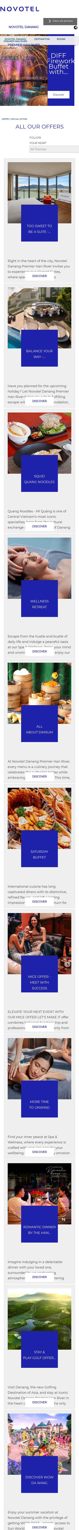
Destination (42, 39)
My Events (52, 49)
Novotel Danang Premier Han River (15, 40)
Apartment (11, 48)
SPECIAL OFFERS (30, 58)
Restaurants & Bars (33, 49)
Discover (58, 94)
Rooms (61, 39)
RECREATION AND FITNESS (11, 58)
